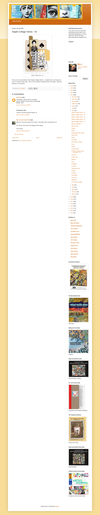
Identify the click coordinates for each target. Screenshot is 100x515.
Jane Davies (74, 237)
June (73, 110)
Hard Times (74, 135)
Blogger (57, 506)
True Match (74, 175)
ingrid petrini (74, 245)
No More (73, 173)
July (73, 108)
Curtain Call (74, 157)
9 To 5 (73, 144)
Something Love (75, 168)
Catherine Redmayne (76, 226)
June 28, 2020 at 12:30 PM (23, 105)
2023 (71, 88)
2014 (71, 208)
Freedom (73, 166)
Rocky (73, 137)
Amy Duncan (74, 251)
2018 (71, 199)
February (74, 191)
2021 (71, 92)
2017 (71, 201)
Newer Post (15, 137)
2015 (71, 206)
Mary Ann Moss (75, 223)
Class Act (73, 155)
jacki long (19, 97)
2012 (71, 213)
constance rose (75, 231)
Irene (72, 161)
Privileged (74, 164)
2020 (71, 95)
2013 (71, 210)
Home (37, 137)
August (74, 106)
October (74, 101)
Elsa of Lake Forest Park (23, 120)
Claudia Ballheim (75, 234)
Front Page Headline (76, 182)
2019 (71, 197)
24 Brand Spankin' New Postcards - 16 (77, 151)
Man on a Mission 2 (76, 123)
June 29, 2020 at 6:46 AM (22, 131)
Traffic (73, 130)
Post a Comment (18, 134)
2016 (71, 203)
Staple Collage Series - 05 (78, 112)
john (81, 64)
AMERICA (74, 179)
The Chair (74, 177)
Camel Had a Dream (76, 142)
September (75, 103)
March (73, 189)
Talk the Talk (74, 126)
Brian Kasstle (74, 254)
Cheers (73, 128)
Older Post (59, 137)
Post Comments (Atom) (25, 140)
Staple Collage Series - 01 (78, 121)
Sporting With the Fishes (77, 133)
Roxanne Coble (75, 242)
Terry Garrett (74, 228)
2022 (71, 90)
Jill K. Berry (74, 240)
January (74, 194)
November (75, 99)
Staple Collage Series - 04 (78, 114)
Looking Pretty (75, 149)
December (75, 97)
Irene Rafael (74, 248)
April (73, 187)
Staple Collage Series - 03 (78, 117)
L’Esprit (73, 170)
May (73, 185)
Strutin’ (73, 146)
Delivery (73, 159)
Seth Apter (73, 257)
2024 (71, 85)
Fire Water (74, 139)
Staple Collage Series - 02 (78, 119)
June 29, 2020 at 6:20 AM (22, 114)
